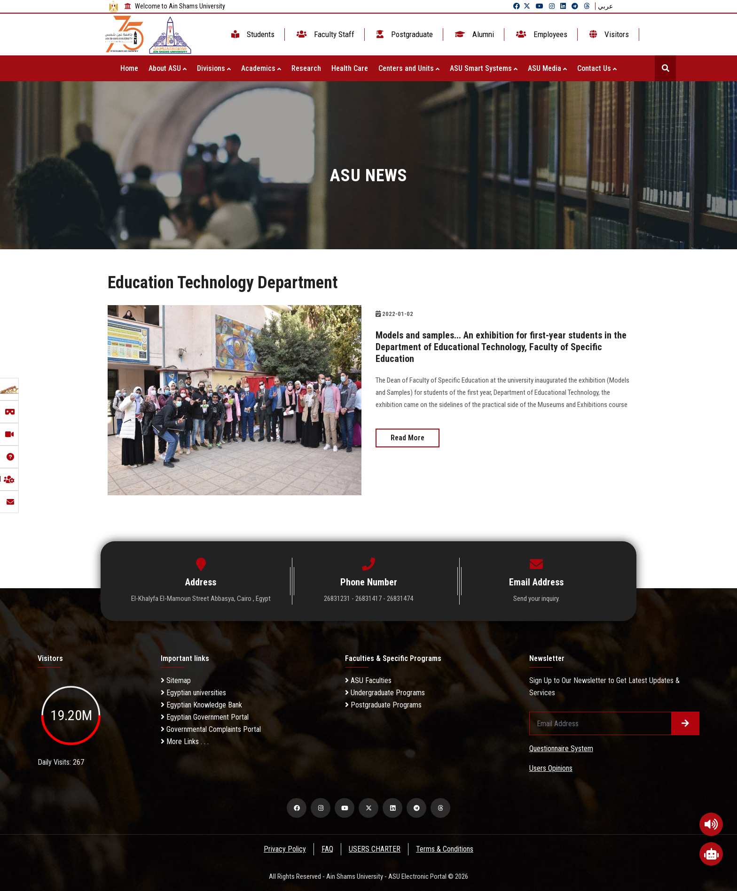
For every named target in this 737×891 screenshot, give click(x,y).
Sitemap (176, 680)
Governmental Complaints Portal (211, 729)
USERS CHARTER (375, 849)
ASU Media (547, 68)
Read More (407, 436)
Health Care (349, 68)
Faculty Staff (324, 34)
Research (306, 68)
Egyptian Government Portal (205, 717)
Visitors (608, 34)
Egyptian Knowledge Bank (201, 704)
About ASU (168, 68)
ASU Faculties (368, 680)
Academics (261, 68)
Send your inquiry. (536, 598)
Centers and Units (408, 68)
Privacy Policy (284, 849)
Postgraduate (404, 34)
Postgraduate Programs (383, 704)
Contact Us (597, 68)
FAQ (327, 849)
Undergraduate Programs (385, 692)
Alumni (473, 34)
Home (129, 68)
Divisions (214, 68)
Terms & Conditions (445, 849)
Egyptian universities (193, 692)
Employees (540, 34)
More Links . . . (185, 741)
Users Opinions (550, 768)
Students (251, 34)
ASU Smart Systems (483, 68)
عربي (605, 6)
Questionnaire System (561, 748)
